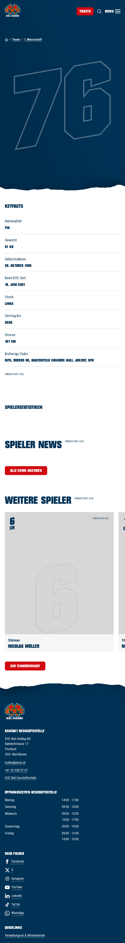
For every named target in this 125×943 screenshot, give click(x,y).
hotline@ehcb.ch (15, 763)
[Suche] (99, 11)
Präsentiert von (86, 500)
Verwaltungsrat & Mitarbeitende (25, 935)
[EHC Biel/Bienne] (12, 10)
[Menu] (112, 11)
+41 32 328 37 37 (16, 770)
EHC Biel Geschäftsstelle (20, 778)
